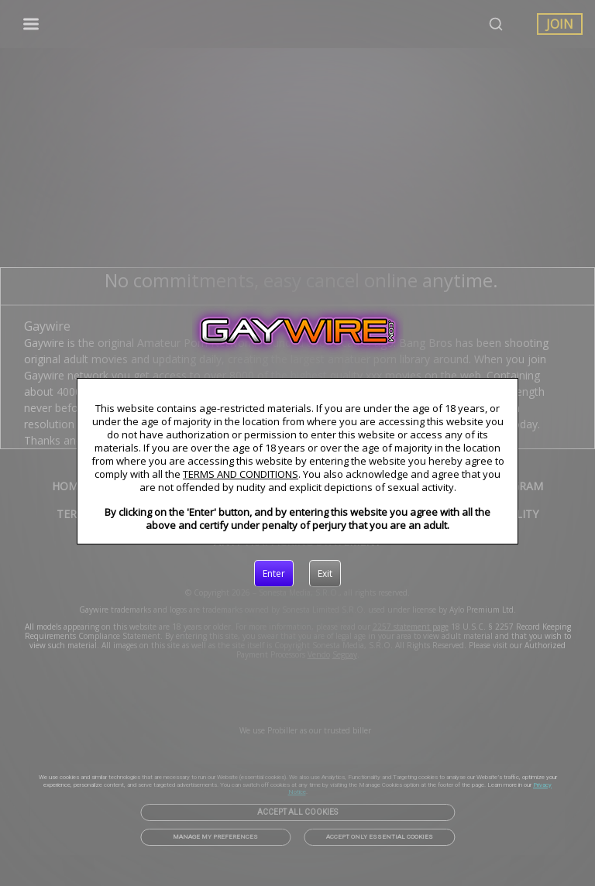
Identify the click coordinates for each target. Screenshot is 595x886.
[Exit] (325, 574)
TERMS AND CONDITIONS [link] (240, 474)
